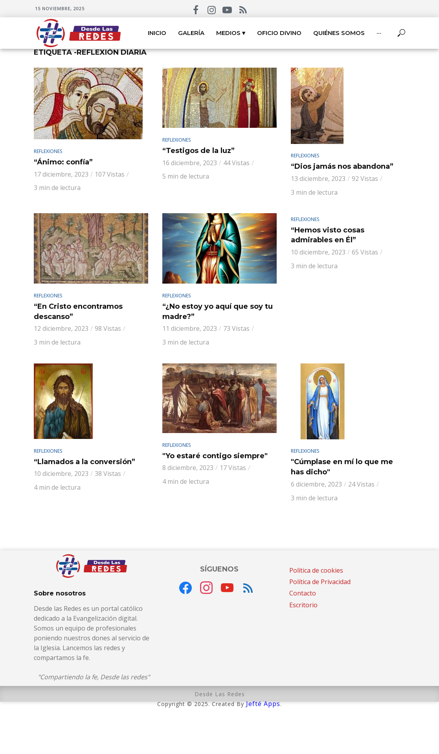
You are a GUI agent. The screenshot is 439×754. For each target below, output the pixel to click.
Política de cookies (316, 570)
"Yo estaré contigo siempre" (215, 456)
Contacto (302, 593)
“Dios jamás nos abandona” (342, 166)
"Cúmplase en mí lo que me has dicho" (342, 466)
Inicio (157, 33)
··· (379, 33)
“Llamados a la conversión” (84, 461)
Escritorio (303, 605)
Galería (191, 33)
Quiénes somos (339, 33)
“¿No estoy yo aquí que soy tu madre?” (217, 311)
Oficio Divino (279, 33)
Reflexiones (48, 151)
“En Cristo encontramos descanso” (78, 311)
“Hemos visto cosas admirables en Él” (327, 235)
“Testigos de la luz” (198, 150)
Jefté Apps (263, 703)
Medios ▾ (230, 33)
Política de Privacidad (320, 581)
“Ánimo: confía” (63, 162)
